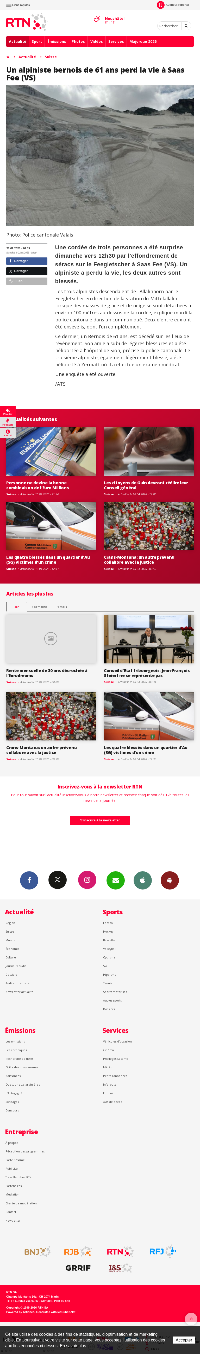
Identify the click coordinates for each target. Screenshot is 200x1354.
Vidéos (96, 41)
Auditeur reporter (18, 983)
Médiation (12, 1194)
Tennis (107, 983)
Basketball (110, 940)
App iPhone (143, 880)
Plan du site (62, 1300)
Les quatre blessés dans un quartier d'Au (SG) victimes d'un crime (48, 559)
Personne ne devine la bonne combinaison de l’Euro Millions (37, 485)
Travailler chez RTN (18, 1177)
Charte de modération (21, 1203)
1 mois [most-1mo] (62, 607)
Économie (12, 948)
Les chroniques (16, 1050)
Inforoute (109, 1084)
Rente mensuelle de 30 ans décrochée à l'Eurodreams (46, 673)
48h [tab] (16, 607)
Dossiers (11, 974)
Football (108, 923)
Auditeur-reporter (173, 5)
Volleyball (109, 948)
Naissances (13, 1076)
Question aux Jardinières (22, 1084)
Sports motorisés (115, 991)
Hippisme (109, 974)
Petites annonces (115, 1076)
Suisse (51, 56)
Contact (10, 1212)
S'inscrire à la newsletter (100, 820)
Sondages (12, 1101)
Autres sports (112, 1000)
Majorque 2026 (143, 41)
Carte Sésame (15, 1160)
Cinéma (108, 1050)
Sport (37, 41)
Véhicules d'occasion (117, 1041)
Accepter (184, 1340)
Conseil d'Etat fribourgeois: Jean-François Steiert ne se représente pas (147, 673)
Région (10, 923)
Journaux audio (16, 966)
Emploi (108, 1093)
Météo (107, 1067)
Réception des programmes (25, 1151)
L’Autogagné (13, 1093)
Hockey (108, 931)
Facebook (29, 880)
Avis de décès (112, 1101)
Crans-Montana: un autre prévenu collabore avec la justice (139, 559)
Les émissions (15, 1041)
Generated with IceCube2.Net (55, 1312)
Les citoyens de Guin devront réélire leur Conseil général (146, 485)
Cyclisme (109, 957)
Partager (18, 261)
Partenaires (13, 1185)
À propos (11, 1142)
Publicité (11, 1168)
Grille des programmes (21, 1067)
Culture (10, 957)
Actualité (17, 41)
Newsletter (13, 1220)
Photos (78, 41)
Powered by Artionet (20, 1312)
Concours (12, 1110)
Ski (105, 966)
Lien (15, 281)
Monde (10, 940)
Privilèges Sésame (115, 1058)
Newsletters (116, 880)
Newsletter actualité (19, 991)
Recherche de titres (19, 1058)
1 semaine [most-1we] (39, 607)
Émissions (56, 41)
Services (116, 41)
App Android (170, 880)
